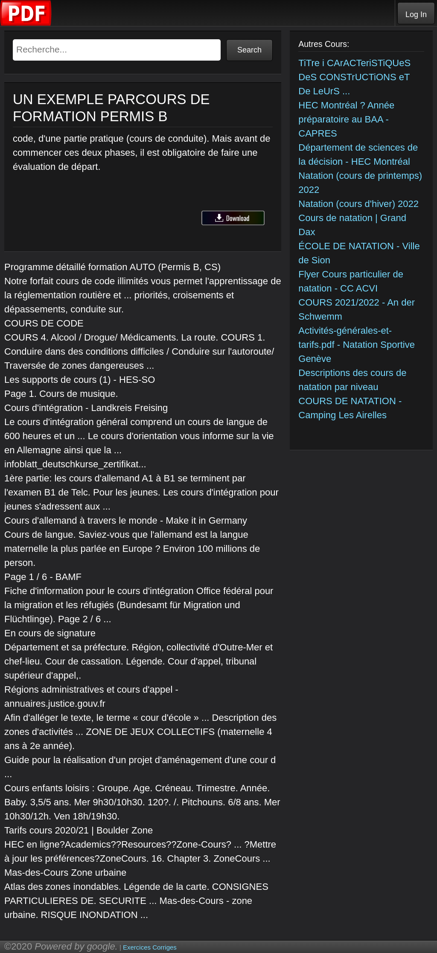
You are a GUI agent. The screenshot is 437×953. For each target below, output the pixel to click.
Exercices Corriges (150, 947)
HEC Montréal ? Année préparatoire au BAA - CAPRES (346, 119)
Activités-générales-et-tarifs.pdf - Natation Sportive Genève (356, 344)
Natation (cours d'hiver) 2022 (358, 203)
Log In (416, 14)
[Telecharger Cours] (26, 23)
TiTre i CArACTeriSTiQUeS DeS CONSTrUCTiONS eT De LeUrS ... (354, 77)
